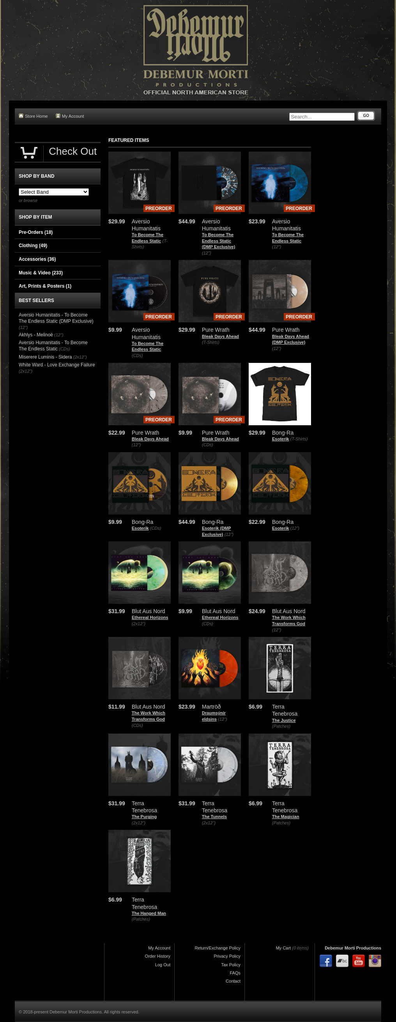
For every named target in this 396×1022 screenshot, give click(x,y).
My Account (70, 115)
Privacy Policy (227, 956)
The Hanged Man (149, 913)
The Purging (144, 816)
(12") (206, 253)
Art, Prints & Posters (45, 286)
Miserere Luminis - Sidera (45, 357)
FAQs (235, 973)
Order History (157, 956)
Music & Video (41, 273)
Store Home (33, 115)
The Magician (285, 816)
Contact (233, 981)
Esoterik (280, 439)
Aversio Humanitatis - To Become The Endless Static (53, 346)
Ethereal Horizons (150, 617)
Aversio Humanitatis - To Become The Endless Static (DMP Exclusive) (56, 318)
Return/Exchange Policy (217, 948)
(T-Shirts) (210, 342)
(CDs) (137, 355)
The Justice (284, 720)
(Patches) (281, 726)
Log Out (162, 964)
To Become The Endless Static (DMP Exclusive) (218, 240)
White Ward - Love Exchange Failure (57, 365)
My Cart (283, 948)
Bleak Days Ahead (220, 336)
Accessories (37, 259)
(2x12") (138, 623)
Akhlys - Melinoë (36, 335)
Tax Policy (230, 964)
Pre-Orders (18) (36, 232)
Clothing (33, 245)
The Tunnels (214, 816)
